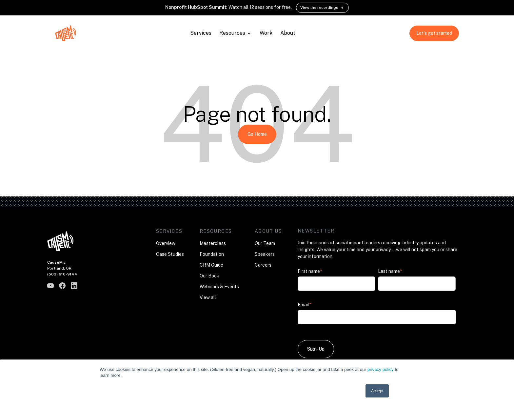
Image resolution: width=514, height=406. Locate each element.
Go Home (257, 134)
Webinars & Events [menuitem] (219, 286)
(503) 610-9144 (62, 274)
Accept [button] (377, 391)
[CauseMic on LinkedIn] (74, 285)
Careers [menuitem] (263, 265)
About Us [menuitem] (268, 231)
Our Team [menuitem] (265, 243)
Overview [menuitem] (165, 243)
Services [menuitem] (169, 231)
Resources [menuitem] (216, 231)
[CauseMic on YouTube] (50, 285)
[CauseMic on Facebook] (62, 285)
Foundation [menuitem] (212, 254)
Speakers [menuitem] (265, 254)
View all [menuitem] (208, 297)
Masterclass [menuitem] (213, 243)
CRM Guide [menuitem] (211, 265)
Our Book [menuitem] (209, 275)
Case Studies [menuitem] (170, 254)
